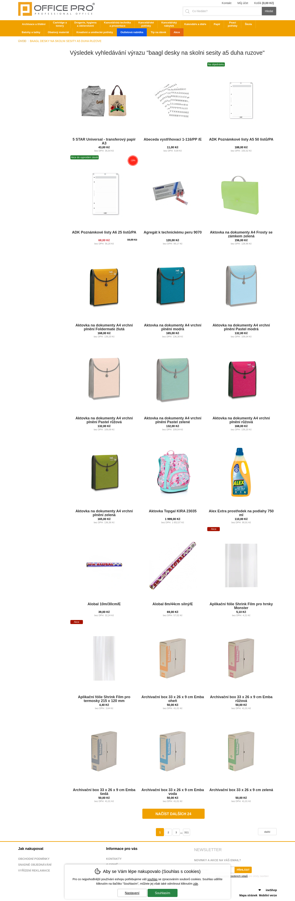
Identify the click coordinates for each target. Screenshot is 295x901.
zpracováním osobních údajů (231, 876)
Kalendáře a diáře (195, 24)
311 (186, 832)
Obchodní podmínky (34, 858)
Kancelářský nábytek (169, 24)
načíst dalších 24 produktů (173, 815)
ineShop (271, 890)
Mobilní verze (268, 895)
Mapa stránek (248, 895)
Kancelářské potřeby (146, 24)
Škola (248, 24)
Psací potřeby (232, 24)
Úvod (22, 41)
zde (195, 883)
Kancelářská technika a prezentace (117, 24)
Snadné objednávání (35, 864)
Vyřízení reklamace (34, 870)
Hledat (269, 11)
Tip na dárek (158, 32)
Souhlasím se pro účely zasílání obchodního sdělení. (231, 877)
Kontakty (114, 858)
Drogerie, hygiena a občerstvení (85, 24)
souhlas (152, 879)
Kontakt (226, 3)
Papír (217, 24)
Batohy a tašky (31, 32)
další (267, 831)
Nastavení (132, 893)
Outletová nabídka (132, 32)
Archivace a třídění (33, 24)
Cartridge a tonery (60, 24)
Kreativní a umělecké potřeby (94, 32)
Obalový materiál (58, 32)
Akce (177, 32)
